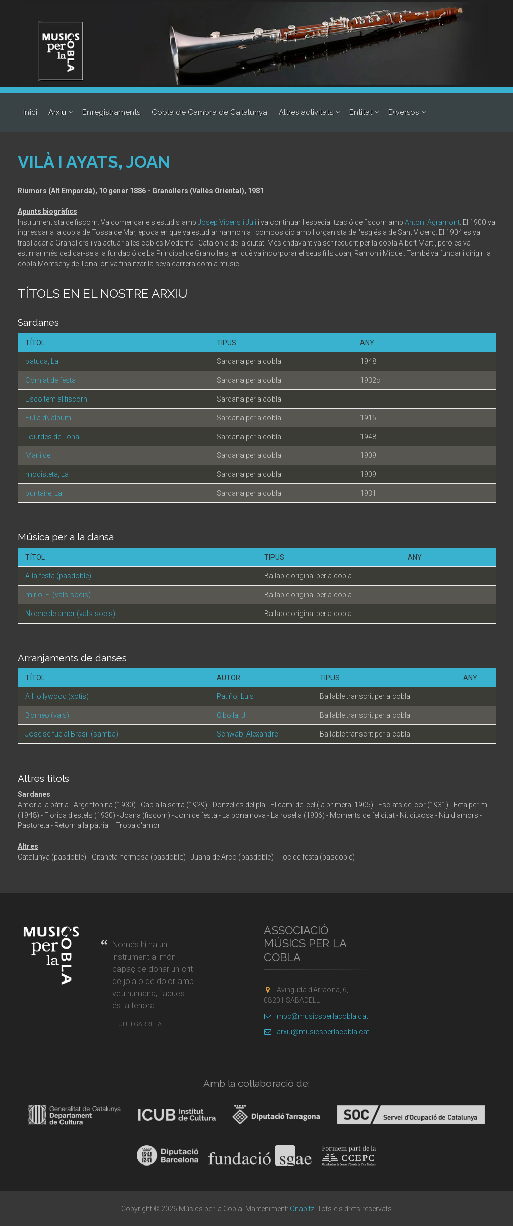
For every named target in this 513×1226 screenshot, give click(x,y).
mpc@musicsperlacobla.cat (316, 1016)
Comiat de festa (50, 380)
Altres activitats (306, 112)
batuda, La (41, 361)
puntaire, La (43, 493)
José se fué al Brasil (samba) (71, 734)
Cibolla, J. (232, 715)
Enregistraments (111, 112)
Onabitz (302, 1209)
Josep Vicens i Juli (227, 222)
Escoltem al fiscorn (56, 399)
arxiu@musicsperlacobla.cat (316, 1032)
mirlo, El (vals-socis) (58, 595)
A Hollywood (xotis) (57, 696)
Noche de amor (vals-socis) (70, 613)
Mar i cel (38, 455)
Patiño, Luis (235, 696)
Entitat (360, 112)
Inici (30, 112)
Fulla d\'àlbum (48, 418)
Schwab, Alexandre (247, 734)
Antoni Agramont (432, 222)
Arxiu (57, 112)
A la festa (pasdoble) (58, 576)
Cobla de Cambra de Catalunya (209, 112)
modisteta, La (47, 474)
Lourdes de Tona (52, 437)
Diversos (403, 112)
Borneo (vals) (47, 715)
